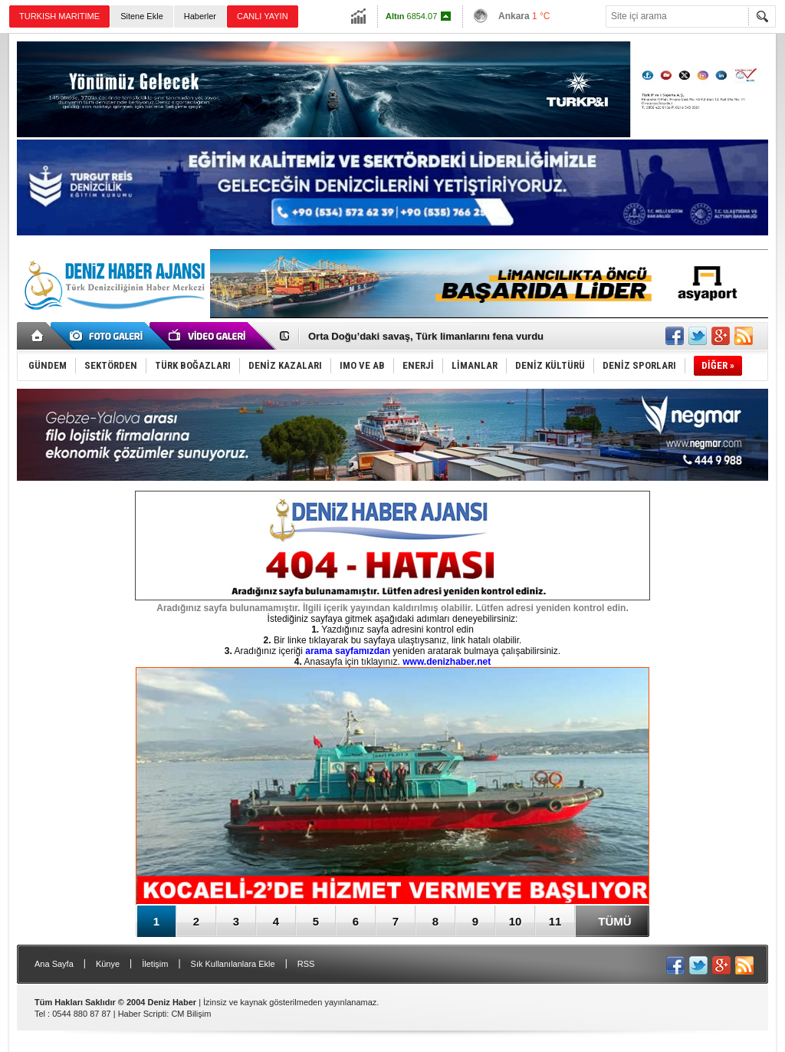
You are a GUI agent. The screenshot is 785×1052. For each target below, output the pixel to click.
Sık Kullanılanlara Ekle (233, 963)
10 (515, 921)
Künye (108, 963)
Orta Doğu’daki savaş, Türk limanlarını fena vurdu (426, 336)
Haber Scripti (142, 1013)
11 (555, 921)
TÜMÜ (614, 921)
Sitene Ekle (141, 16)
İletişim (155, 963)
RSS (306, 963)
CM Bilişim (191, 1013)
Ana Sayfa (54, 963)
